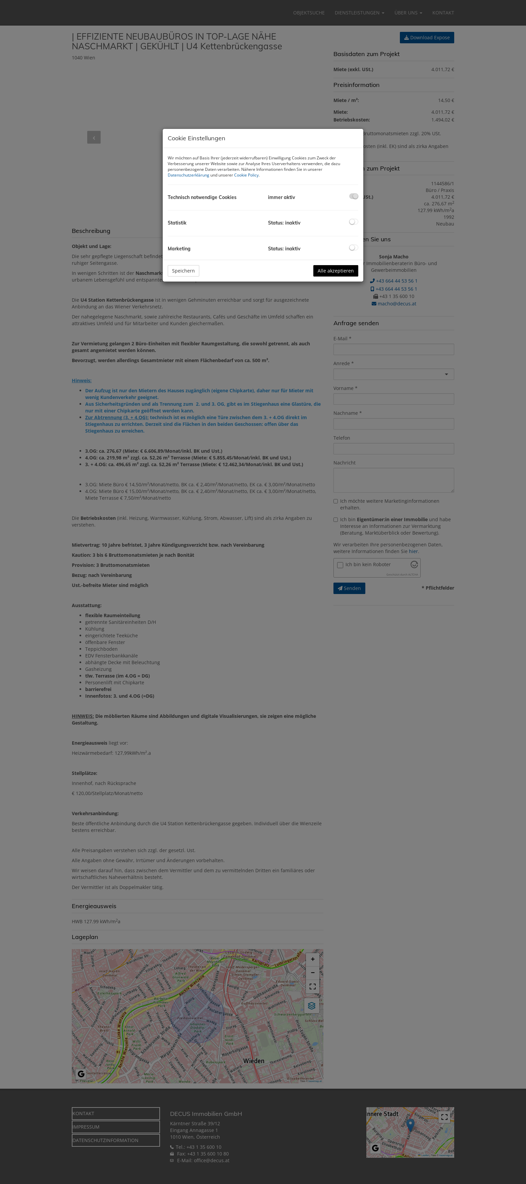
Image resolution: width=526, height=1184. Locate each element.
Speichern (183, 270)
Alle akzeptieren (336, 270)
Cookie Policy (246, 175)
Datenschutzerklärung (188, 175)
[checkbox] (353, 196)
